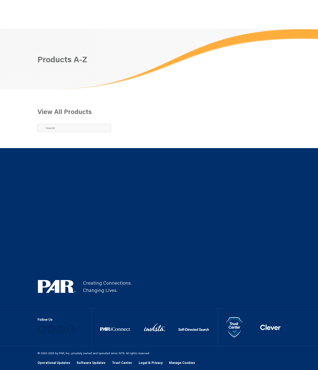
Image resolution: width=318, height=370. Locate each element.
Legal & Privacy (151, 362)
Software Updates (91, 362)
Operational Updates (54, 362)
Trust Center (122, 362)
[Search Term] (74, 128)
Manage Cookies (182, 362)
